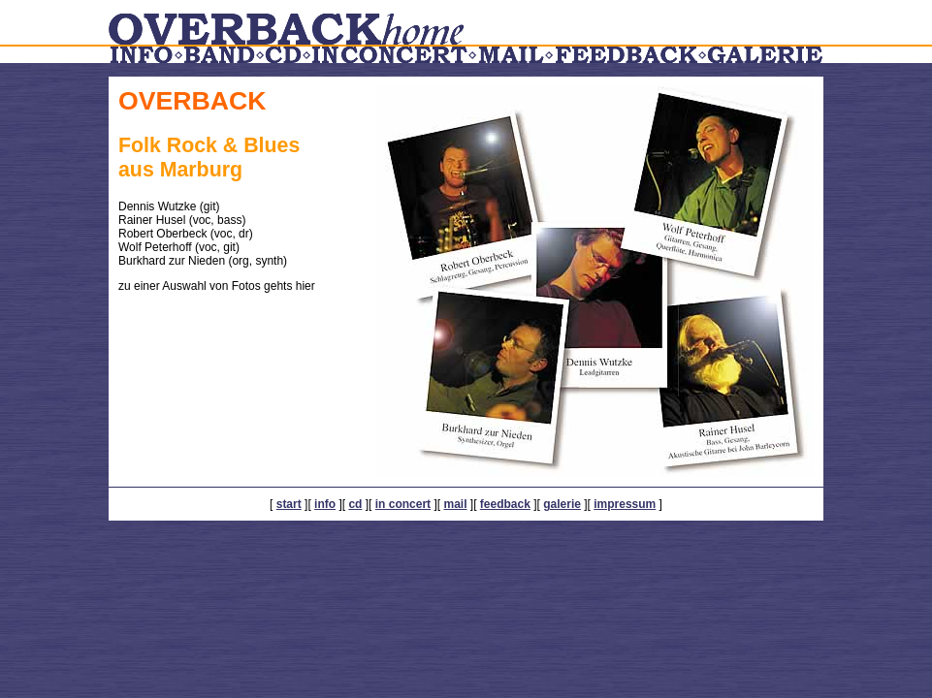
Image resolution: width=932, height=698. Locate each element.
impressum (625, 504)
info (325, 504)
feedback (505, 504)
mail (454, 504)
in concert (403, 504)
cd (355, 504)
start (289, 504)
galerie (562, 504)
